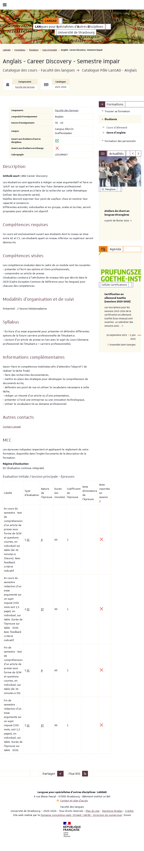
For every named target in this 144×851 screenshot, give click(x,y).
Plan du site (93, 811)
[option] (120, 198)
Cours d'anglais (49, 49)
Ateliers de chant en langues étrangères (117, 213)
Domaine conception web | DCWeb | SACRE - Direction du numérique (81, 815)
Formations (19, 49)
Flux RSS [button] (74, 774)
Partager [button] (49, 774)
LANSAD (6, 49)
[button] (60, 774)
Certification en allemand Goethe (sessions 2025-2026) (117, 298)
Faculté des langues (24, 87)
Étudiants (33, 49)
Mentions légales (112, 811)
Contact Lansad (12, 426)
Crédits (129, 811)
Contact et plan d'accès (74, 800)
